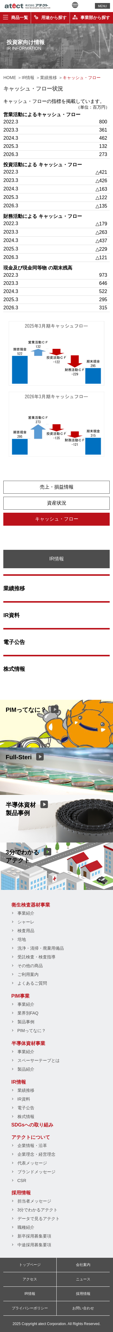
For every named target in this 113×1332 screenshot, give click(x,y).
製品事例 (25, 1021)
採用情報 (21, 1192)
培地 (21, 939)
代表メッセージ (32, 1163)
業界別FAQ (28, 1013)
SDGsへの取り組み (32, 1124)
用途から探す (50, 17)
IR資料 (11, 615)
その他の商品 (30, 965)
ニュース (83, 1279)
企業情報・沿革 (32, 1145)
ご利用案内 (28, 974)
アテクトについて (30, 1137)
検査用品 (25, 930)
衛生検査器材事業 (30, 904)
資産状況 (56, 502)
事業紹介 (25, 913)
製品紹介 (25, 1069)
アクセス (30, 1279)
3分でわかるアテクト (37, 1209)
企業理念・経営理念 (36, 1154)
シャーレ (25, 921)
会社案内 (83, 1265)
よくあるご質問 (32, 983)
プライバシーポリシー (30, 1308)
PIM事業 (20, 996)
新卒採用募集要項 (34, 1236)
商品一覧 (15, 17)
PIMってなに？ (31, 1030)
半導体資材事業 (28, 1043)
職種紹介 (25, 1227)
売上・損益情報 (57, 486)
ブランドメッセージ (36, 1171)
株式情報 (14, 669)
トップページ (30, 1265)
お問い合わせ (83, 1308)
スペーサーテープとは (38, 1060)
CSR (22, 1180)
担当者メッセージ (34, 1201)
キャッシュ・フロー (56, 518)
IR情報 (18, 1082)
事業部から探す (91, 17)
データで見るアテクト (38, 1218)
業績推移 (14, 588)
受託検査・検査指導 (36, 956)
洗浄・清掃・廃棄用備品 (40, 948)
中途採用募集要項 (34, 1244)
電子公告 (14, 642)
